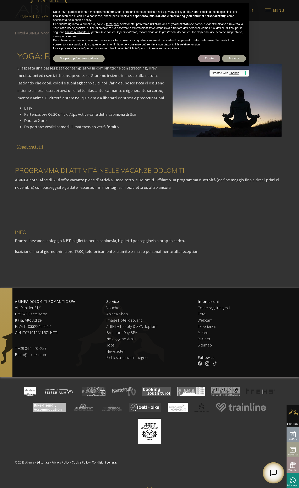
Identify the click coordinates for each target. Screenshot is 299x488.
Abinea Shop (117, 313)
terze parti (112, 24)
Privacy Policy (60, 462)
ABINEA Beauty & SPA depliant (132, 326)
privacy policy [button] (174, 11)
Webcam (205, 320)
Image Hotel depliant (124, 320)
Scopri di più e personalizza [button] (79, 58)
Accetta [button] (234, 58)
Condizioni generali (104, 462)
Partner (204, 338)
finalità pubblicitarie (77, 32)
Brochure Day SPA (121, 332)
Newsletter (115, 351)
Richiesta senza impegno (127, 357)
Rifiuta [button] (209, 58)
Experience (207, 326)
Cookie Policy (81, 462)
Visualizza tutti (30, 146)
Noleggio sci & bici (121, 338)
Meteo (203, 332)
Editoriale (43, 462)
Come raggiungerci (214, 307)
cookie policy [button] (83, 20)
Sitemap (205, 345)
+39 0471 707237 (32, 348)
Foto (202, 313)
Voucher (113, 307)
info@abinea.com (32, 354)
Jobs (110, 345)
